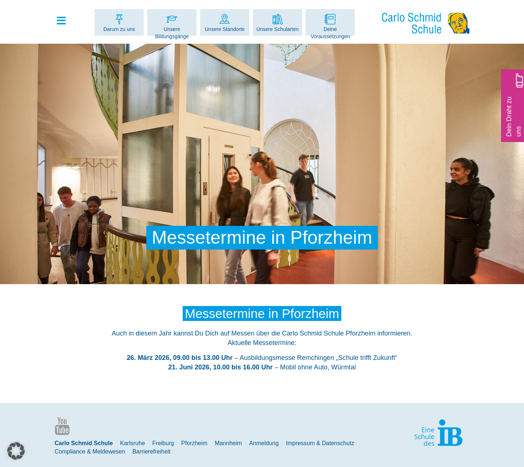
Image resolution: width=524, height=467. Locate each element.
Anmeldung (264, 443)
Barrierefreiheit (151, 451)
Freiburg (163, 443)
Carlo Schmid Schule (84, 443)
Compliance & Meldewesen (90, 451)
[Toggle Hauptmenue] (65, 21)
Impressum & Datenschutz (320, 443)
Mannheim (228, 443)
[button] (16, 451)
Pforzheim (194, 443)
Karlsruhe (132, 443)
